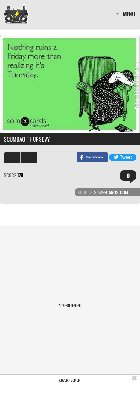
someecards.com (111, 192)
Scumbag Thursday (27, 139)
